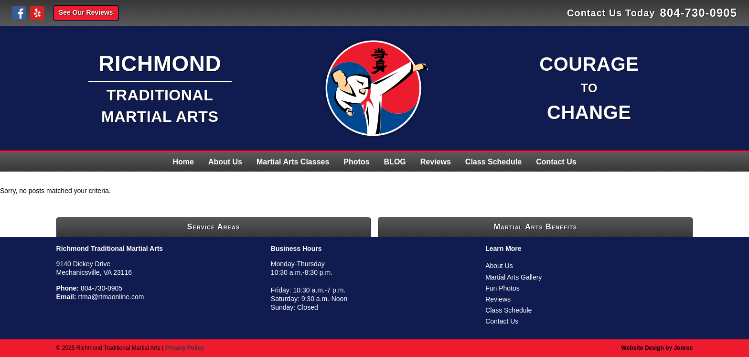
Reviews (435, 162)
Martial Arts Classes (293, 162)
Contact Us (556, 162)
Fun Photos (502, 288)
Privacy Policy (184, 348)
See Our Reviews (86, 12)
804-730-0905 (698, 12)
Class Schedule (493, 162)
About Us (225, 162)
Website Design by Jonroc (657, 348)
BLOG (395, 162)
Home (182, 162)
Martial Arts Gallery (513, 277)
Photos (356, 162)
